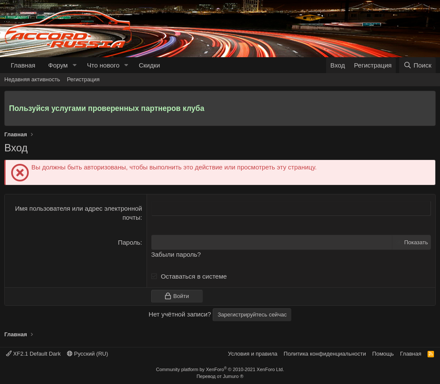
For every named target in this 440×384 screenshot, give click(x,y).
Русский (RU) (87, 353)
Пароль (129, 242)
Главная (23, 65)
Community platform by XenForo (220, 369)
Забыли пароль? (176, 254)
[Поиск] (417, 65)
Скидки (149, 65)
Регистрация (83, 79)
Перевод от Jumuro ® (219, 376)
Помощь (383, 353)
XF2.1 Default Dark (33, 353)
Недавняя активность (32, 79)
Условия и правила (253, 353)
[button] (75, 65)
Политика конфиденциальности (325, 353)
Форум (58, 65)
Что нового (103, 65)
